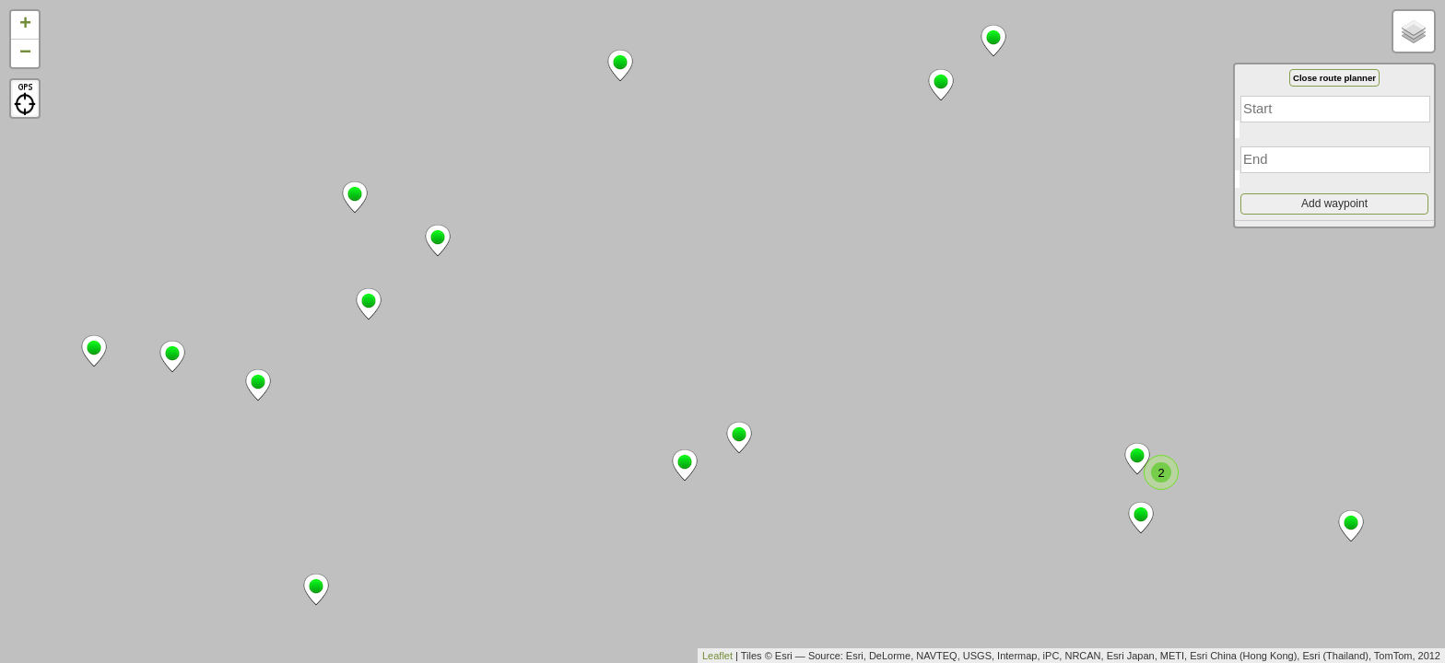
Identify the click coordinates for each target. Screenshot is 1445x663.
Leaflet (717, 655)
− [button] (25, 53)
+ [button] (25, 25)
